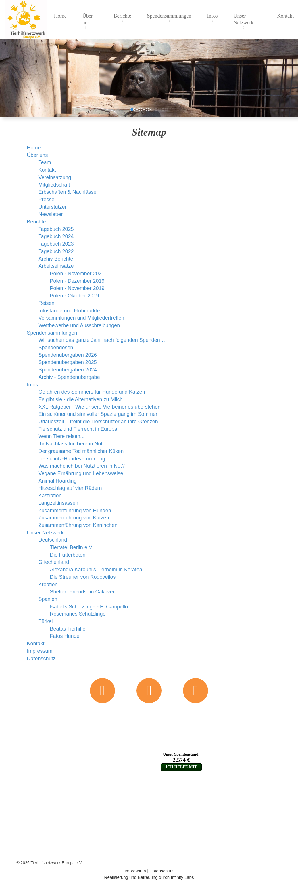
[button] (3, 78)
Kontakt (285, 16)
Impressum (135, 870)
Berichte (122, 16)
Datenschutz (161, 870)
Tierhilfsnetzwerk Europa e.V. (56, 862)
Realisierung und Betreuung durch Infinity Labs (149, 877)
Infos (212, 16)
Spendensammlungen (169, 16)
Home (60, 16)
